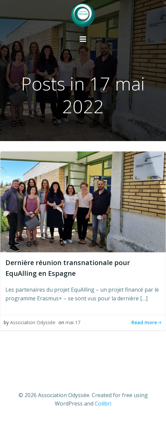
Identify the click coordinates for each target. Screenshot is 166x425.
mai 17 (73, 322)
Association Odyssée (32, 322)
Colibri (103, 403)
